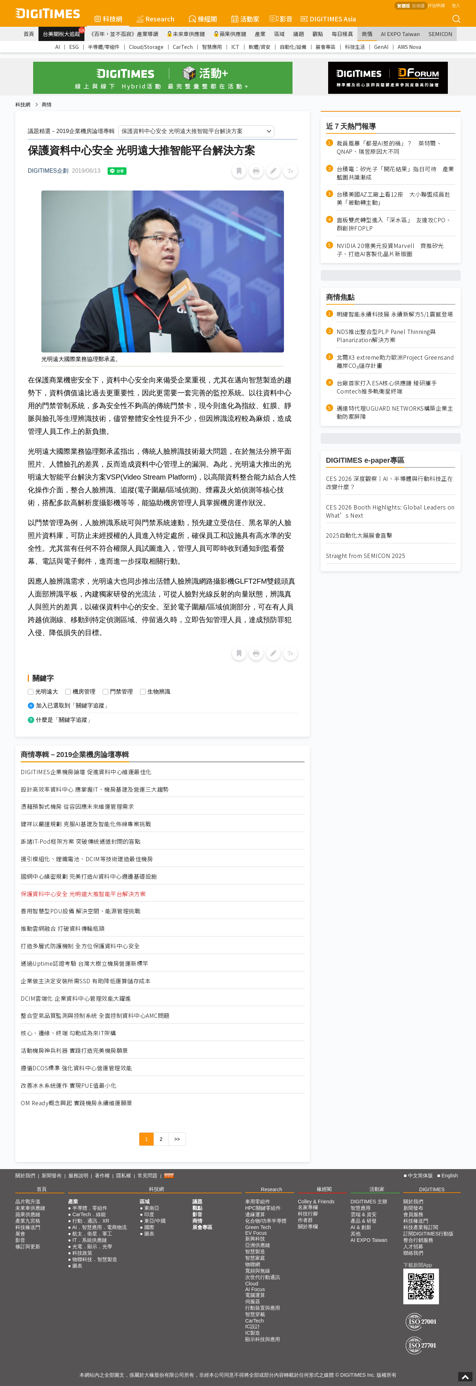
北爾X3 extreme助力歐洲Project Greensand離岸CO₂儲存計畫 (395, 361)
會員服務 (413, 1214)
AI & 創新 (361, 1227)
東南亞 (151, 1208)
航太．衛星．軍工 (92, 1234)
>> (177, 1139)
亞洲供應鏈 (257, 1245)
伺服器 (252, 1301)
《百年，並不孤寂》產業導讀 (123, 33)
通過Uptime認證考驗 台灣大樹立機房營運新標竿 (85, 963)
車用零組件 (257, 1201)
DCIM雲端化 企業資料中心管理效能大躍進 (76, 998)
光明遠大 (46, 692)
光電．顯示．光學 (92, 1246)
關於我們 (25, 1175)
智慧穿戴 (255, 1314)
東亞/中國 (155, 1221)
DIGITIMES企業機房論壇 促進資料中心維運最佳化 (86, 772)
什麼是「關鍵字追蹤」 (64, 720)
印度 (149, 1214)
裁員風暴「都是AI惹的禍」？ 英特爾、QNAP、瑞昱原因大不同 (389, 147)
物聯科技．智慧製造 (94, 1259)
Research (155, 18)
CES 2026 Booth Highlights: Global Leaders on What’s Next (390, 511)
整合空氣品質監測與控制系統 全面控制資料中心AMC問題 (95, 1015)
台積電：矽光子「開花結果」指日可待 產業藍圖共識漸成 (395, 173)
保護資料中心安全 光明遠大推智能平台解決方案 (83, 894)
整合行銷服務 (418, 1240)
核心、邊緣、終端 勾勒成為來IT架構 (68, 1033)
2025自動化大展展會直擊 (359, 535)
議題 (298, 33)
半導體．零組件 (89, 1208)
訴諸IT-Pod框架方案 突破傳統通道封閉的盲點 (80, 841)
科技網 (108, 18)
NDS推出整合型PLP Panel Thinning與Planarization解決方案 (386, 336)
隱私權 (123, 1175)
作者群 (305, 1220)
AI (57, 46)
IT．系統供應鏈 (89, 1240)
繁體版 (403, 5)
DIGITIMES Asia (328, 18)
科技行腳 (308, 1214)
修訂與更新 (27, 1246)
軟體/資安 (259, 46)
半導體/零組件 (104, 46)
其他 (356, 1234)
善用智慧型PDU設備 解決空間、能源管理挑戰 (80, 911)
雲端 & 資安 (364, 1214)
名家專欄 (308, 1207)
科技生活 (355, 46)
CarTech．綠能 (89, 1214)
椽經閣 (203, 18)
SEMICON (440, 33)
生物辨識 (159, 692)
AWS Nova (409, 46)
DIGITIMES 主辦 (369, 1201)
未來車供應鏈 (186, 33)
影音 (280, 18)
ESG (74, 46)
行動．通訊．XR (90, 1221)
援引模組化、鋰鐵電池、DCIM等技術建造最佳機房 (87, 859)
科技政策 (82, 1253)
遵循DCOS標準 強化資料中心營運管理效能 (76, 1068)
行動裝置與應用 (262, 1308)
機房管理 (84, 692)
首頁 (29, 33)
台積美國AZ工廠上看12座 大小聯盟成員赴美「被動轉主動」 (394, 198)
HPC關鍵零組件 (263, 1208)
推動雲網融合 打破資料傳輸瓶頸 (63, 928)
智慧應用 (212, 46)
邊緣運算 (255, 1214)
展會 (20, 1234)
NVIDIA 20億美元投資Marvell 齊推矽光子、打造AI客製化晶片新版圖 (390, 250)
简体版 (418, 5)
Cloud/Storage (146, 46)
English (449, 1175)
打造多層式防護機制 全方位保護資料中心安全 (80, 946)
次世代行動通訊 (262, 1277)
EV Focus (256, 1233)
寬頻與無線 (257, 1271)
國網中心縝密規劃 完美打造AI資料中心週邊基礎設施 (89, 876)
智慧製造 (255, 1251)
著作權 (102, 1175)
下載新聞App (417, 1265)
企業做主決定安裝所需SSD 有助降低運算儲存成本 (86, 981)
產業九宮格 (27, 1221)
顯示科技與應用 (262, 1339)
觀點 (317, 33)
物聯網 (252, 1264)
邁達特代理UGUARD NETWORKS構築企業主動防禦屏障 (395, 412)
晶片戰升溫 (27, 1201)
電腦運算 (255, 1295)
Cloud (251, 1283)
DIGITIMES (432, 1189)
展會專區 (326, 46)
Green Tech (258, 1227)
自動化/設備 (293, 46)
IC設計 (252, 1326)
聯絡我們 (413, 1253)
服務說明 (78, 1175)
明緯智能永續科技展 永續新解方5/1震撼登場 (395, 314)
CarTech (183, 46)
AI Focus (255, 1289)
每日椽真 (342, 33)
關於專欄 (308, 1226)
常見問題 (147, 1175)
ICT (235, 46)
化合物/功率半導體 (265, 1221)
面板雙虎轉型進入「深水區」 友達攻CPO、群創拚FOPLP (394, 224)
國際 (149, 1227)
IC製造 (252, 1333)
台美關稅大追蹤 (63, 32)
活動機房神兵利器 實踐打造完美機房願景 (74, 1050)
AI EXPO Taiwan (400, 33)
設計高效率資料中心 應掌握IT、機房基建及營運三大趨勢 (95, 789)
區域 (279, 33)
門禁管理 (121, 692)
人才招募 (413, 1246)
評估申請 (436, 5)
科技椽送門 (27, 1227)
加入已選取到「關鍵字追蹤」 (73, 705)
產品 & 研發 (364, 1221)
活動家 (245, 18)
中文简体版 (420, 1175)
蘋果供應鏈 (229, 33)
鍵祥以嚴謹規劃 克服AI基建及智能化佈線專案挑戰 (86, 824)
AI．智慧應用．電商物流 (99, 1227)
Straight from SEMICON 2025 (365, 556)
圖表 (77, 1266)
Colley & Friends (316, 1201)
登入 (456, 5)
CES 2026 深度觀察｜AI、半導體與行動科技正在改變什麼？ (389, 482)
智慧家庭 (255, 1258)
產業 (260, 33)
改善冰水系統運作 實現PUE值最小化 (69, 1085)
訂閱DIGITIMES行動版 (428, 1234)
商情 (367, 33)
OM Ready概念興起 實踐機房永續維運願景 (77, 1103)
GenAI (381, 46)
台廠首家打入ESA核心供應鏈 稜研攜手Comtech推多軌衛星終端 (387, 387)
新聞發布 (52, 1175)
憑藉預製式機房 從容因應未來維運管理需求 (77, 806)
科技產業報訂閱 (420, 1227)
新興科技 (255, 1239)
